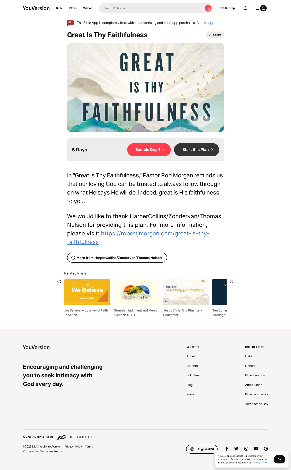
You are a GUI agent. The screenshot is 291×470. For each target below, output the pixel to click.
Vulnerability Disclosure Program (43, 451)
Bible (59, 8)
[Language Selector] (245, 8)
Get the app (227, 8)
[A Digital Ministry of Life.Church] (145, 435)
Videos (87, 8)
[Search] (151, 8)
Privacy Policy (73, 446)
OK (279, 459)
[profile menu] (260, 8)
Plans (72, 8)
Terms (89, 446)
